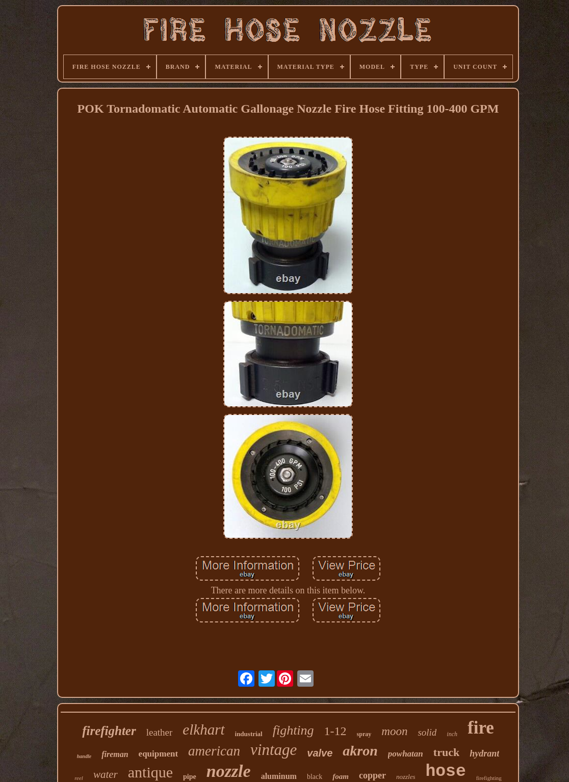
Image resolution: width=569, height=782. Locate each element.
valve (319, 753)
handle (84, 756)
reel (78, 778)
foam (340, 776)
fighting (293, 730)
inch (452, 734)
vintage (273, 750)
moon (394, 731)
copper (372, 775)
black (314, 776)
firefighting (489, 778)
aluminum (279, 776)
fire (481, 728)
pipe (189, 776)
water (105, 774)
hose (445, 771)
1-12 (335, 731)
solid (427, 732)
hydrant (484, 753)
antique (150, 772)
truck (446, 752)
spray (364, 734)
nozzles (406, 776)
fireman (114, 754)
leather (159, 732)
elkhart (203, 729)
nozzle (228, 771)
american (214, 751)
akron (360, 751)
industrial (249, 734)
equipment (158, 754)
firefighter (109, 731)
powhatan (405, 754)
